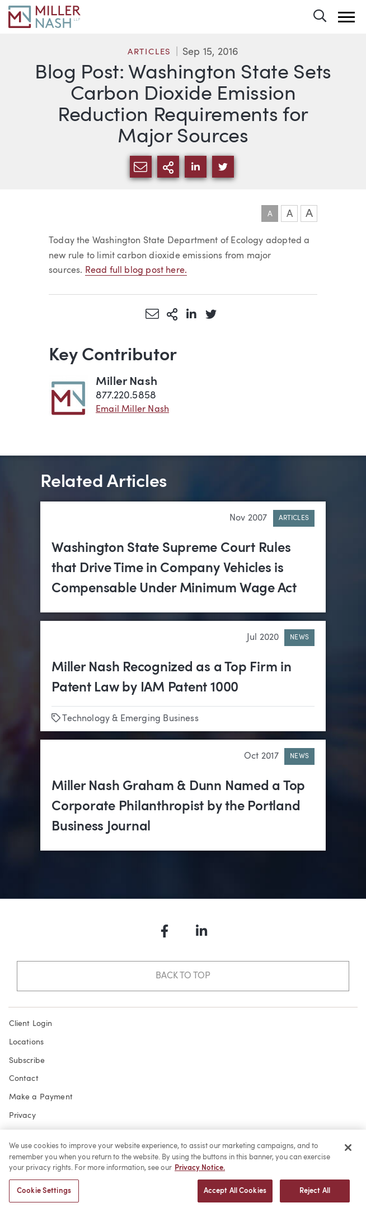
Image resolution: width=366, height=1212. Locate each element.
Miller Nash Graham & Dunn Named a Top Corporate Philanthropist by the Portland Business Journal (178, 807)
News (299, 637)
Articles (149, 52)
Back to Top (183, 976)
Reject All (314, 1195)
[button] (346, 17)
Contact (24, 1079)
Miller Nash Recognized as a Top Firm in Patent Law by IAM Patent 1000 (171, 678)
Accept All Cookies (235, 1195)
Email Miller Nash (132, 409)
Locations (26, 1042)
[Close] (348, 1151)
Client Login (31, 1024)
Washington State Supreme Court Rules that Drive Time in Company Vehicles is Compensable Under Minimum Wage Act (174, 569)
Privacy (22, 1116)
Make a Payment (41, 1097)
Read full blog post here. (136, 270)
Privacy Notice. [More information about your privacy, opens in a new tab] (200, 1172)
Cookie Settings (44, 1195)
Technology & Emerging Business (130, 718)
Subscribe (27, 1061)
